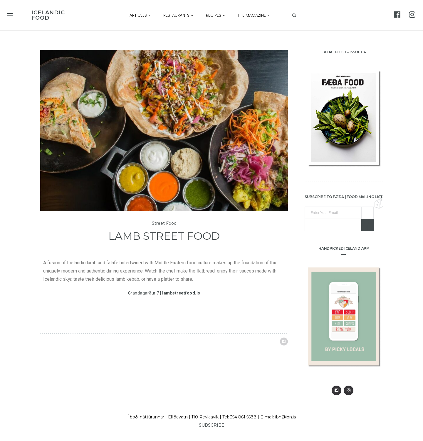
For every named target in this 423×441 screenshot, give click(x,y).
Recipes (215, 15)
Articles (140, 15)
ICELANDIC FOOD (48, 15)
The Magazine (254, 15)
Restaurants (178, 15)
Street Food (164, 223)
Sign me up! (367, 225)
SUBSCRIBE (211, 425)
